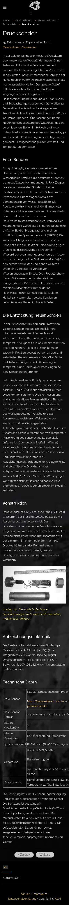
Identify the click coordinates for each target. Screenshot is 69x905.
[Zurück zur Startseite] (34, 7)
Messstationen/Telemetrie (19, 47)
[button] (4, 7)
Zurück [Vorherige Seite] (23, 854)
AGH (58, 898)
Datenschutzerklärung (22, 898)
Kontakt (25, 894)
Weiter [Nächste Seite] (44, 854)
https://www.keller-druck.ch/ (45, 701)
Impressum (40, 894)
